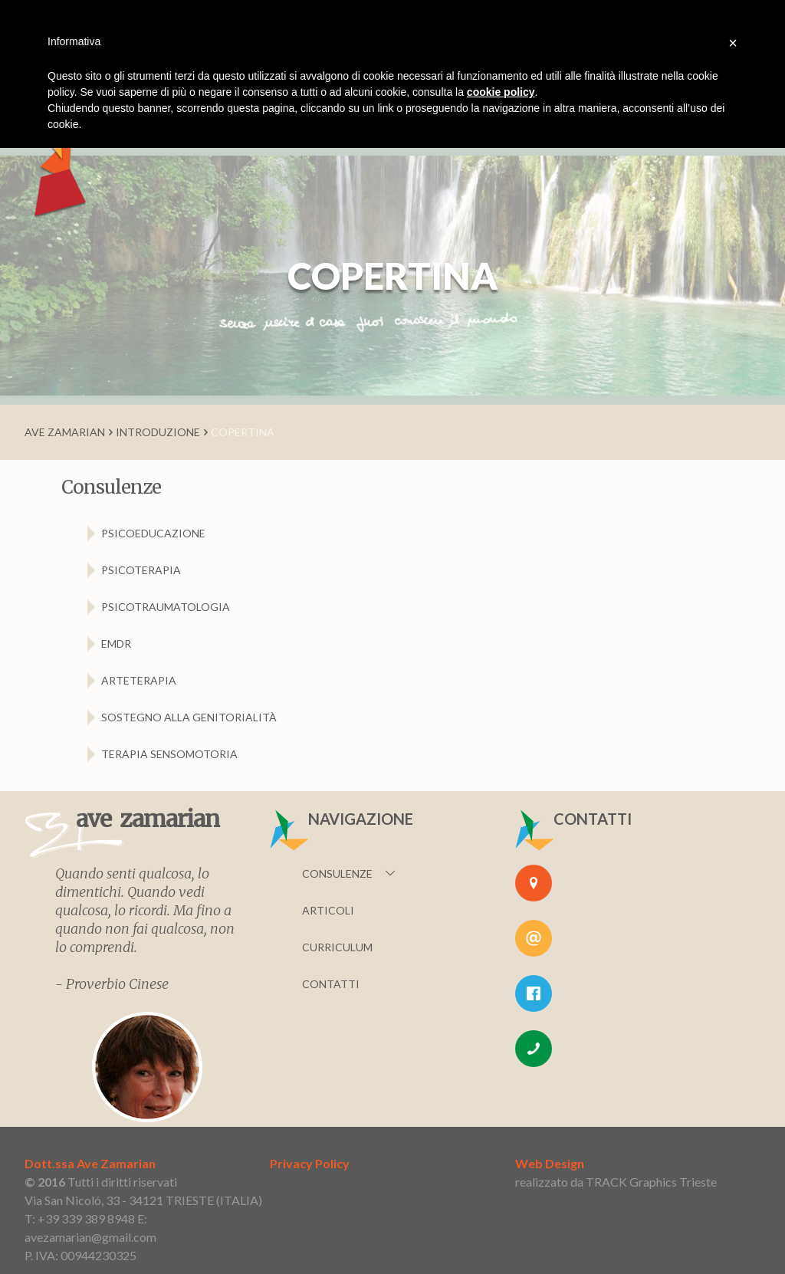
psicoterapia (141, 569)
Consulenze (337, 873)
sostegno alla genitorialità (189, 717)
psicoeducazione (153, 533)
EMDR (116, 643)
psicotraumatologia (165, 606)
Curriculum (337, 947)
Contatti (331, 983)
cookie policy (501, 92)
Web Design (549, 1163)
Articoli (328, 910)
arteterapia (138, 680)
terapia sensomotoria (169, 753)
